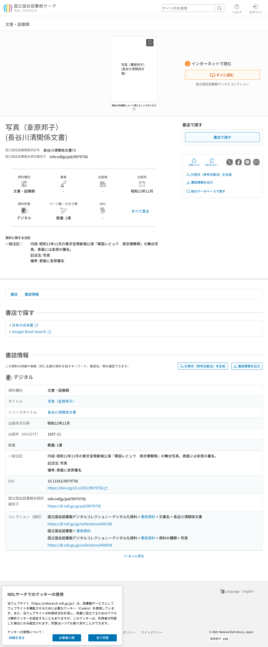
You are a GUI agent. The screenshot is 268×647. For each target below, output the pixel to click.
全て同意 (102, 637)
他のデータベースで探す (205, 191)
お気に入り (194, 162)
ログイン (255, 8)
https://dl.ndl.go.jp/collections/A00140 (80, 523)
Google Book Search (32, 331)
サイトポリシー (152, 632)
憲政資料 (148, 516)
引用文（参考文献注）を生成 (209, 174)
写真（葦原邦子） (62, 401)
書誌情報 (32, 294)
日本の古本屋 (25, 325)
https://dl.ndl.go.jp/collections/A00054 (80, 545)
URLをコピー (212, 162)
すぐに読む (222, 74)
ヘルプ (236, 8)
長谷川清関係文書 (62, 412)
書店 (14, 294)
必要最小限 (67, 637)
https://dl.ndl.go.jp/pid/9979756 (74, 506)
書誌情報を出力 (199, 182)
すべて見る (140, 211)
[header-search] (193, 8)
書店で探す (222, 137)
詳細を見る (17, 637)
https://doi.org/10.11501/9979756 (78, 488)
